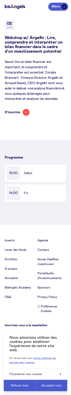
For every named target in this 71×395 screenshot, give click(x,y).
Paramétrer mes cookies (35, 374)
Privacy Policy (47, 297)
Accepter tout (51, 385)
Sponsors (44, 287)
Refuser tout (19, 385)
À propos (11, 268)
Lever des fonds (16, 249)
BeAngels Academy (18, 287)
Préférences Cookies (49, 309)
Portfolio (11, 259)
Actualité (11, 278)
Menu (58, 6)
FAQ (8, 297)
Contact (43, 249)
